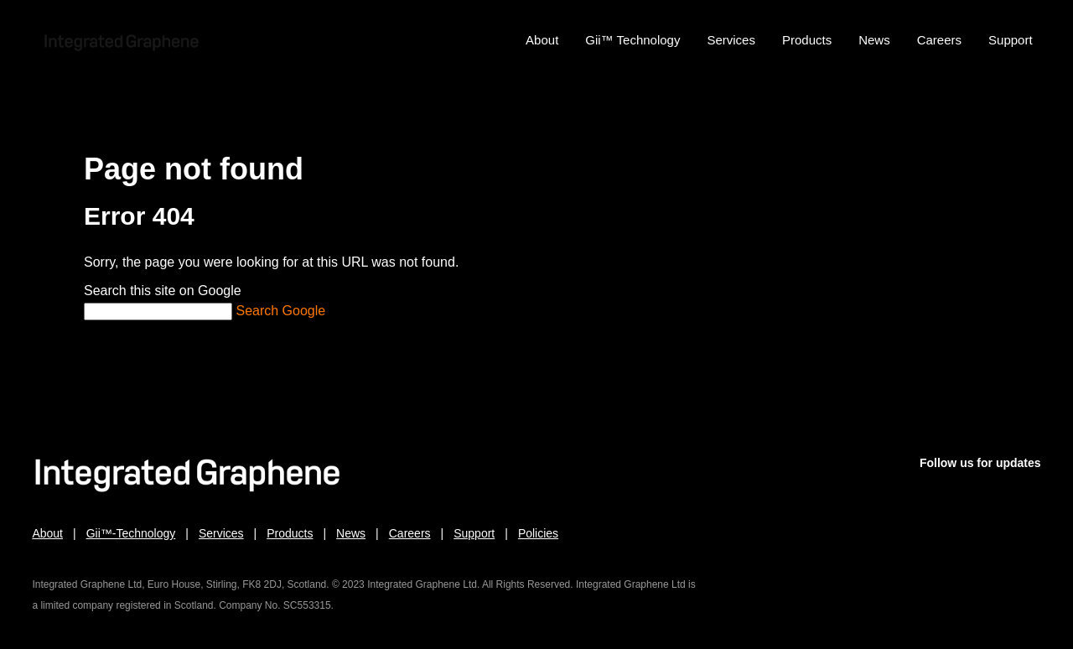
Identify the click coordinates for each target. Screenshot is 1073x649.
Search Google (280, 311)
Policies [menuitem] (538, 535)
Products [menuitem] (807, 40)
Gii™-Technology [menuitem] (131, 535)
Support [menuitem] (1010, 40)
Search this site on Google (162, 290)
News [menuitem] (874, 40)
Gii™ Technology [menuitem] (632, 40)
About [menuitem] (542, 40)
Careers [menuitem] (939, 40)
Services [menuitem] (731, 40)
